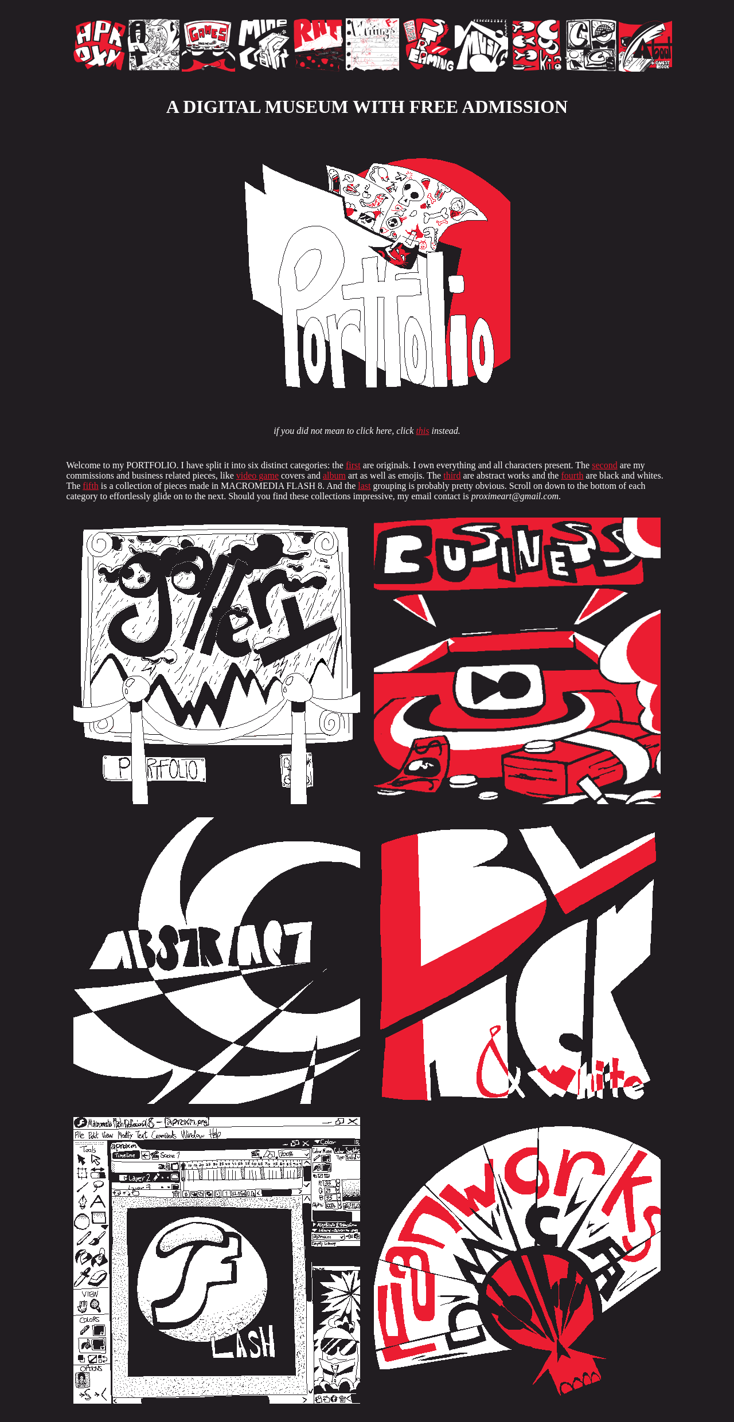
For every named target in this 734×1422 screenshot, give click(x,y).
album (334, 475)
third (451, 475)
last (364, 486)
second (604, 465)
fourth (572, 475)
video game (257, 475)
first (353, 465)
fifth (91, 486)
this (422, 431)
